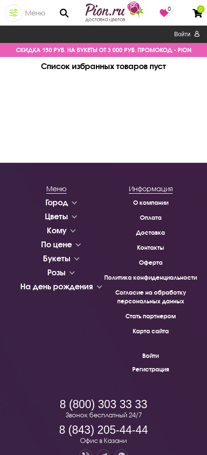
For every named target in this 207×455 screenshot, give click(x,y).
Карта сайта (151, 331)
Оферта (151, 262)
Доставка (150, 232)
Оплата (151, 217)
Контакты (150, 247)
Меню (35, 13)
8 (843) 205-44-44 (103, 430)
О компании (150, 202)
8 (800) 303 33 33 (104, 404)
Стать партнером (150, 316)
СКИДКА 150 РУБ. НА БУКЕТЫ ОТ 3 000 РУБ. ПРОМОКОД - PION (104, 50)
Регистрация (150, 369)
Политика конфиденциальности (150, 277)
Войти (187, 34)
